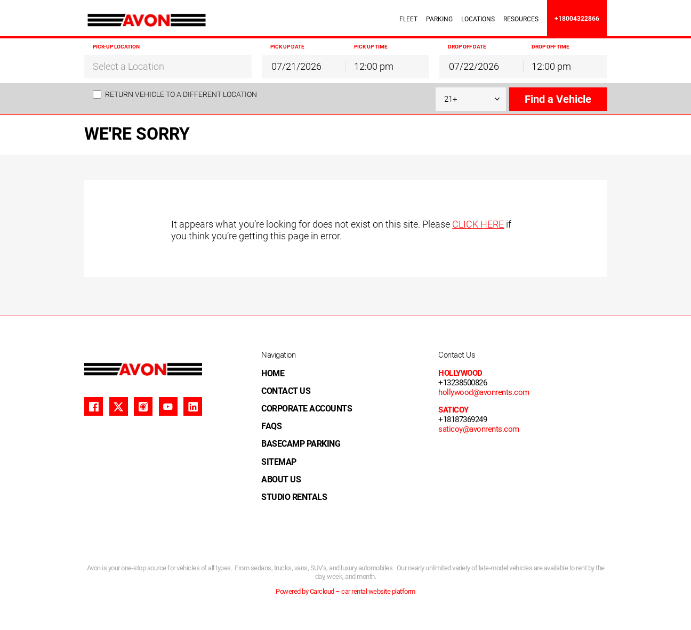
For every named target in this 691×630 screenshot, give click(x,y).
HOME (272, 373)
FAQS (271, 426)
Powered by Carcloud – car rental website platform (345, 591)
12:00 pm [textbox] (373, 66)
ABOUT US (281, 479)
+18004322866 (577, 18)
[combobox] (168, 66)
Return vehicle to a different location (181, 94)
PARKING (439, 19)
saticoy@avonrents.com (478, 429)
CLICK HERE (478, 224)
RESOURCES (521, 19)
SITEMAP (278, 462)
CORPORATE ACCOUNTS (306, 408)
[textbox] (168, 67)
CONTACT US (285, 391)
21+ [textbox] (450, 99)
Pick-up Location (116, 47)
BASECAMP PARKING (300, 444)
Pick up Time (371, 47)
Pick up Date (287, 47)
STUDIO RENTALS (294, 497)
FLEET (408, 19)
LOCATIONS (478, 19)
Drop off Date (467, 47)
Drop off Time (550, 47)
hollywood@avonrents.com (483, 392)
